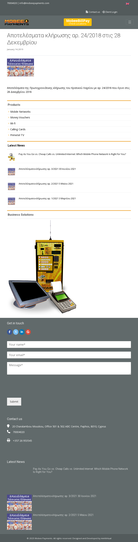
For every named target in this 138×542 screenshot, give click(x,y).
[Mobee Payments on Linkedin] (21, 332)
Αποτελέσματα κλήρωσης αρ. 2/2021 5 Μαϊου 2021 (46, 183)
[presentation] (34, 391)
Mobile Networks (20, 111)
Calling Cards (18, 129)
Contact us (93, 12)
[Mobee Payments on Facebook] (9, 332)
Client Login (109, 12)
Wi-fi (12, 123)
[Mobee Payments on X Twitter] (15, 332)
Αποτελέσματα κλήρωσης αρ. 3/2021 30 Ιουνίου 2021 (47, 168)
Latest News (16, 145)
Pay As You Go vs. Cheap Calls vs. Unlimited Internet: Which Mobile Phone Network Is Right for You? (72, 154)
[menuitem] (127, 3)
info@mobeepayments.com (34, 3)
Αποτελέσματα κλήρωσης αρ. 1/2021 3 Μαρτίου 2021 (47, 198)
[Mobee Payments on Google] (28, 332)
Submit (14, 401)
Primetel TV (17, 135)
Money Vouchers (20, 117)
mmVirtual (106, 538)
